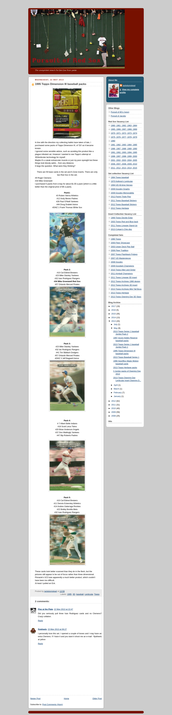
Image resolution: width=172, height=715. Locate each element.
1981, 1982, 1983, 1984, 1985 (124, 145)
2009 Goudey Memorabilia (122, 193)
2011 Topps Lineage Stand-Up (124, 226)
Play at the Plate (45, 609)
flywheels (42, 629)
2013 (113, 321)
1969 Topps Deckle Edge (122, 218)
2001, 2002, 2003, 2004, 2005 (124, 160)
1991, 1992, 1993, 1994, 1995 (124, 152)
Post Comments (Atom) (52, 704)
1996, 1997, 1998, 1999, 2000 (124, 156)
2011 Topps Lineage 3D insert (124, 277)
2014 (113, 317)
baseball (80, 594)
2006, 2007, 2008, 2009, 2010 (124, 164)
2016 (113, 310)
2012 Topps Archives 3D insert (124, 285)
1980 (113, 141)
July (116, 324)
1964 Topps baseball (120, 177)
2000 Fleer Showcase (120, 243)
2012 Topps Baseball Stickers (124, 204)
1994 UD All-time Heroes (122, 185)
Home (66, 698)
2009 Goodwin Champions (122, 266)
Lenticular (89, 594)
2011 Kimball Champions (122, 274)
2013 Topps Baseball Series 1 (126, 357)
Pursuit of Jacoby (118, 116)
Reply (40, 621)
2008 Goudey (117, 262)
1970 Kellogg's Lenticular (122, 181)
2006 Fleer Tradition (119, 250)
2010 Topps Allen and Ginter (123, 270)
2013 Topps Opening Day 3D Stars (126, 297)
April (116, 385)
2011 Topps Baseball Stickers (124, 201)
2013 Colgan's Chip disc (121, 229)
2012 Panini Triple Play (121, 197)
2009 (113, 412)
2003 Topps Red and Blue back (124, 222)
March (117, 389)
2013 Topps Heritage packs (125, 367)
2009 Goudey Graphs (120, 189)
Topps (96, 594)
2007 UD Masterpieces (121, 258)
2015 (113, 314)
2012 (113, 401)
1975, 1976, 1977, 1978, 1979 (124, 137)
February (118, 393)
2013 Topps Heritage (120, 293)
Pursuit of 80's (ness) (120, 112)
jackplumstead (129, 85)
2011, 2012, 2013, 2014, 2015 (124, 168)
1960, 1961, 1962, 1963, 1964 (124, 125)
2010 (113, 408)
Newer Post (35, 698)
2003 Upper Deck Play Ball (122, 247)
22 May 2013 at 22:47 (63, 609)
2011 (113, 405)
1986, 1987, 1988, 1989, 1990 (124, 149)
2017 (113, 306)
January (117, 396)
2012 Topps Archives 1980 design (125, 281)
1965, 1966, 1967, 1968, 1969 (124, 129)
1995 (69, 594)
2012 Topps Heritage (120, 208)
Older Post (97, 698)
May (116, 328)
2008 (113, 416)
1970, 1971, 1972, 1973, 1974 (124, 133)
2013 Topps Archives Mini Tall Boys (126, 289)
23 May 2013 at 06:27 (57, 629)
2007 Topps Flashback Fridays (124, 254)
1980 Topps (116, 239)
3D (74, 594)
